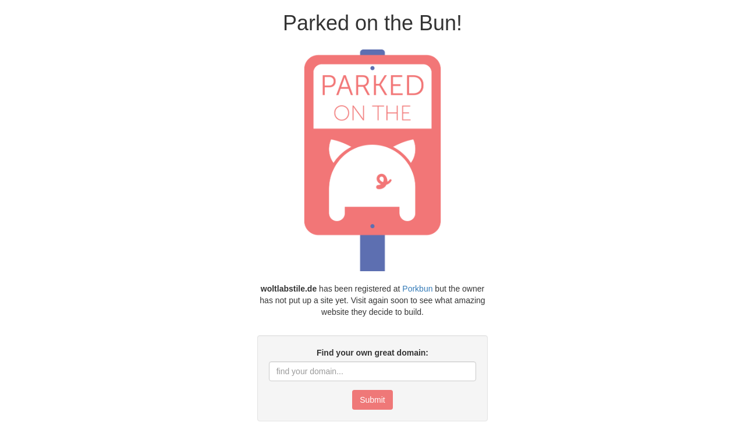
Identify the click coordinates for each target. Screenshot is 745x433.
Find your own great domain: (372, 352)
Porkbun (417, 288)
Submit (372, 399)
